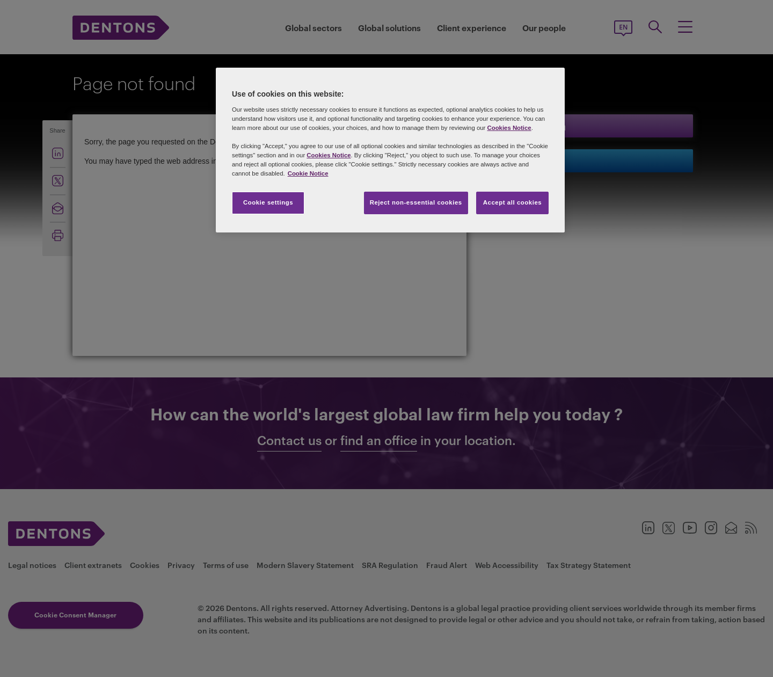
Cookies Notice (509, 128)
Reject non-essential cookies (416, 202)
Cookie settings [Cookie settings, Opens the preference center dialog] (268, 202)
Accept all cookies (512, 202)
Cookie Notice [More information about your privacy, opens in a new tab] (308, 173)
